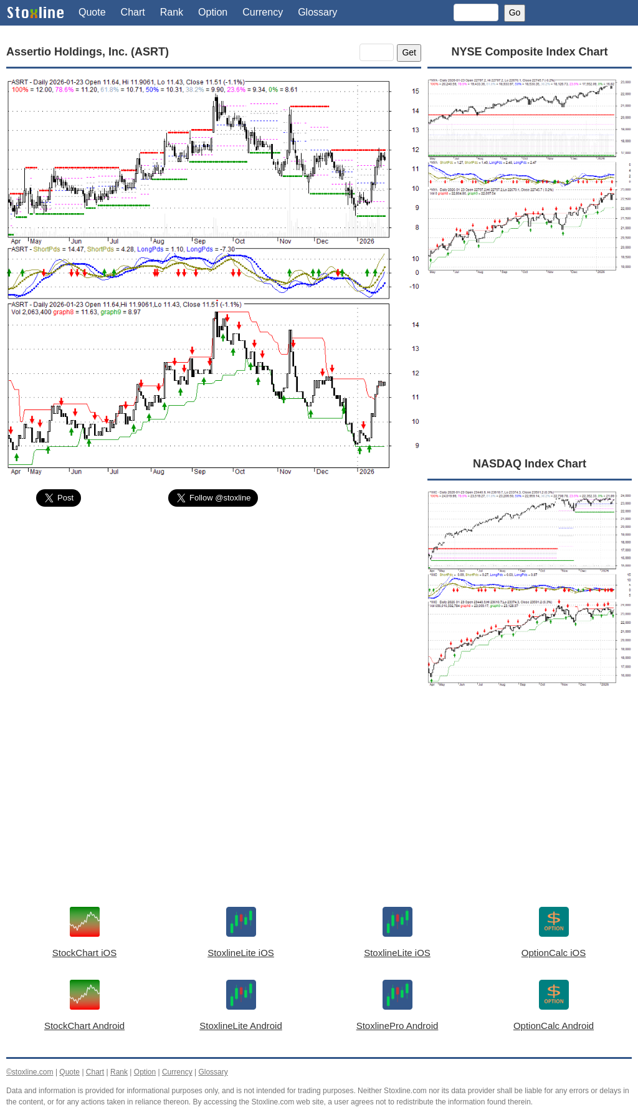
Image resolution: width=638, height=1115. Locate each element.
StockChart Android (84, 1025)
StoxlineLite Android (240, 1025)
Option (212, 12)
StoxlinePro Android (397, 1025)
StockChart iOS (84, 952)
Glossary (317, 12)
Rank (171, 12)
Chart (133, 12)
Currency (262, 12)
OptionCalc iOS (553, 952)
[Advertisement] (213, 610)
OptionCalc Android (553, 1025)
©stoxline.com (30, 1072)
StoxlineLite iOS (240, 952)
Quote (92, 12)
